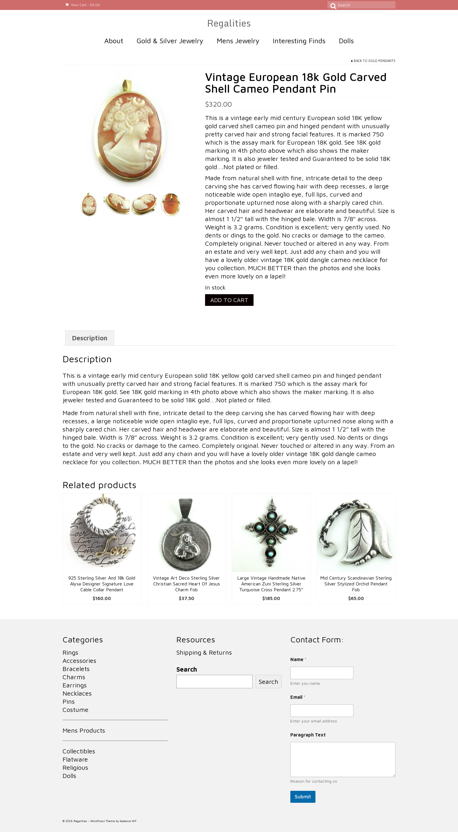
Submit (303, 797)
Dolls (69, 775)
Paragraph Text (308, 734)
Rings (70, 652)
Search (186, 669)
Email (298, 697)
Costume (76, 709)
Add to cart (229, 300)
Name (298, 659)
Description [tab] (89, 338)
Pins (69, 701)
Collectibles (79, 751)
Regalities (229, 23)
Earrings (75, 685)
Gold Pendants (381, 61)
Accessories (79, 660)
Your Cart (82, 5)
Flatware (75, 759)
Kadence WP (128, 821)
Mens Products (84, 730)
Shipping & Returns (204, 652)
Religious (75, 767)
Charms (74, 677)
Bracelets (76, 668)
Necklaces (77, 693)
